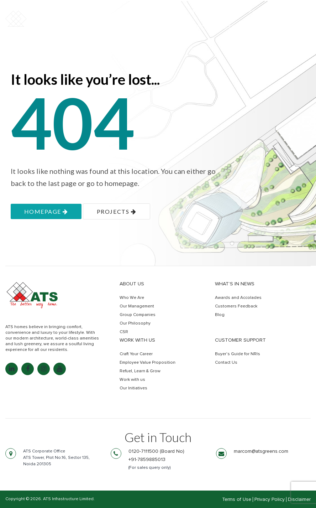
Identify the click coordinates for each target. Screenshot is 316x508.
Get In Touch (279, 28)
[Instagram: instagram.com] (43, 369)
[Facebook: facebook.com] (27, 369)
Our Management (137, 306)
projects (116, 211)
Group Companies (138, 315)
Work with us (137, 340)
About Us (132, 283)
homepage (46, 211)
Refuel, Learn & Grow (140, 371)
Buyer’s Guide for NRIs (237, 354)
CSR (124, 332)
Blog (220, 315)
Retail (230, 27)
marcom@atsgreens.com (261, 451)
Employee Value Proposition (147, 363)
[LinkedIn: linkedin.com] (11, 369)
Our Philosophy (135, 323)
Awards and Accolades (238, 298)
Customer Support (240, 340)
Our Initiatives (133, 388)
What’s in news (234, 283)
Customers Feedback (236, 306)
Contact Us (226, 363)
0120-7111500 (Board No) (156, 451)
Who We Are (132, 298)
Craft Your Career (136, 354)
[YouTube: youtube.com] (59, 369)
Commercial (194, 27)
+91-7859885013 (146, 459)
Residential (149, 27)
